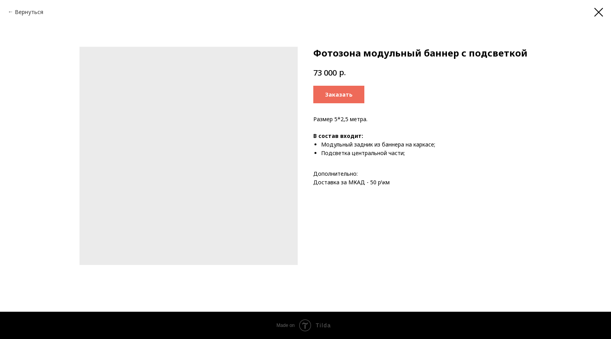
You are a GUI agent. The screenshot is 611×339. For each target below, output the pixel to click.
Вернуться (29, 12)
